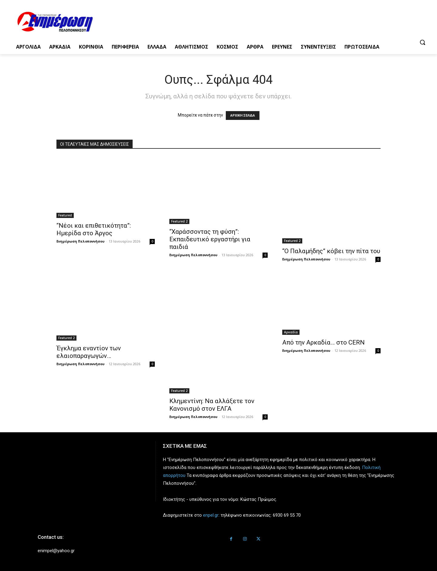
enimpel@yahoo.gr (56, 550)
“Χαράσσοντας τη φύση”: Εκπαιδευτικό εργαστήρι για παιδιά (209, 239)
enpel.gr (210, 515)
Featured (65, 215)
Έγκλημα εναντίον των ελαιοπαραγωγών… (88, 352)
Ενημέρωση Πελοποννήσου (80, 241)
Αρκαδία (291, 332)
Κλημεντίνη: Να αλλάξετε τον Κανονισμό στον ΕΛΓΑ (211, 404)
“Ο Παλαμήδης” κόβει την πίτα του (331, 251)
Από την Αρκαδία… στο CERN (323, 342)
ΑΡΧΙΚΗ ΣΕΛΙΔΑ (242, 115)
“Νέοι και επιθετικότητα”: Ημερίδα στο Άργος (93, 229)
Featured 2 (179, 221)
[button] (422, 42)
